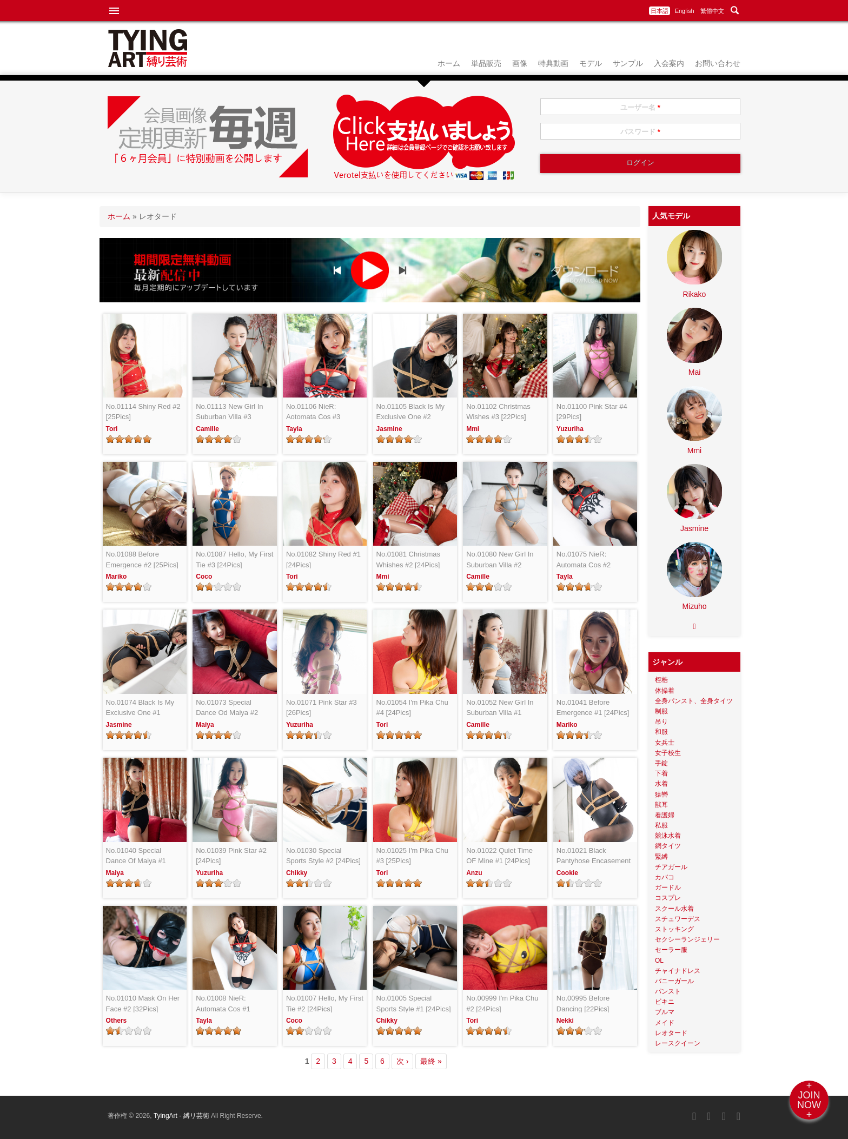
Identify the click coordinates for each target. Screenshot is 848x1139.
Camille (207, 429)
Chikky (296, 873)
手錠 (661, 763)
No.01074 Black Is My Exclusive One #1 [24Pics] (140, 708)
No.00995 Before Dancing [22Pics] (583, 1003)
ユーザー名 (640, 107)
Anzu (474, 873)
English (684, 11)
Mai (694, 372)
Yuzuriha (570, 429)
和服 (661, 732)
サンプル (628, 63)
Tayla (294, 429)
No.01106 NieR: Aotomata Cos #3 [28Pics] (313, 412)
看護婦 (664, 815)
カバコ (664, 877)
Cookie (567, 873)
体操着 (664, 690)
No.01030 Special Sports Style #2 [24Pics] (323, 855)
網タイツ (668, 846)
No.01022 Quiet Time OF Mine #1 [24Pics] (499, 855)
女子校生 (668, 753)
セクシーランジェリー (687, 939)
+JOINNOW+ (809, 1100)
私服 (661, 825)
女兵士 (664, 742)
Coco (204, 576)
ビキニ (664, 1001)
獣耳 (661, 805)
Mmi (472, 429)
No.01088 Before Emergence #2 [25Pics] (142, 559)
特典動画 (553, 63)
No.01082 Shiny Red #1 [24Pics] (323, 559)
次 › (402, 1061)
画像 (519, 63)
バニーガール (674, 981)
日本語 (659, 11)
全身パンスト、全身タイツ (694, 701)
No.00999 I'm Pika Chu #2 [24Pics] (502, 1003)
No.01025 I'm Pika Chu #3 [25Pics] (412, 855)
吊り (661, 721)
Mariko (116, 576)
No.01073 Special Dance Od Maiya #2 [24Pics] (227, 708)
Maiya (205, 725)
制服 (661, 711)
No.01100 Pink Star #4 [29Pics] (591, 411)
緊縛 (661, 856)
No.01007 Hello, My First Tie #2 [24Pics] (324, 1003)
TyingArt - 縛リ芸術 (182, 1116)
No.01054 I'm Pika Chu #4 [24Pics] (412, 707)
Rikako (694, 294)
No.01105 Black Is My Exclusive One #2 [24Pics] (410, 412)
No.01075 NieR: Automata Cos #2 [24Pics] (583, 560)
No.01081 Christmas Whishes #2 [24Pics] (408, 559)
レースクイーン (677, 1043)
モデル (590, 63)
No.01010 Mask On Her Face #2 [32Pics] (143, 1003)
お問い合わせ (717, 63)
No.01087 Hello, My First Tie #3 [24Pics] (234, 559)
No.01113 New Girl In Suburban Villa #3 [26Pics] (229, 412)
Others (116, 1020)
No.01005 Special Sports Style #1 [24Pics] (413, 1003)
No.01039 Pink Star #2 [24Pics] (231, 855)
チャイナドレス (677, 971)
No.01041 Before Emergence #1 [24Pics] (592, 707)
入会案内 (669, 63)
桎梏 (661, 680)
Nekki (565, 1020)
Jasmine (389, 429)
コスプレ (668, 898)
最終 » (431, 1061)
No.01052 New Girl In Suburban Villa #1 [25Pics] (499, 708)
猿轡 (661, 794)
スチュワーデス (677, 919)
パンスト (668, 991)
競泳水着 (668, 835)
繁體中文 (712, 11)
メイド (664, 1023)
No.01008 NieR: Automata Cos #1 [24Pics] (223, 1004)
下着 (661, 773)
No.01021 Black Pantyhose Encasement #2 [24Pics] (593, 856)
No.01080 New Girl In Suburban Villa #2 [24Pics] (499, 560)
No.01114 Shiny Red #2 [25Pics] (143, 411)
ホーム (449, 63)
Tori (112, 429)
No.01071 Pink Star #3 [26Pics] (321, 707)
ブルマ (664, 1012)
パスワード (640, 132)
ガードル (668, 887)
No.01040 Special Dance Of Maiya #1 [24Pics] (136, 856)
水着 (661, 783)
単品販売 (486, 63)
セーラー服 (671, 949)
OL (659, 960)
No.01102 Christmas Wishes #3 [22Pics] (498, 411)
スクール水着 (674, 908)
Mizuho (694, 606)
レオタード (671, 1033)
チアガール (671, 867)
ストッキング (674, 929)
